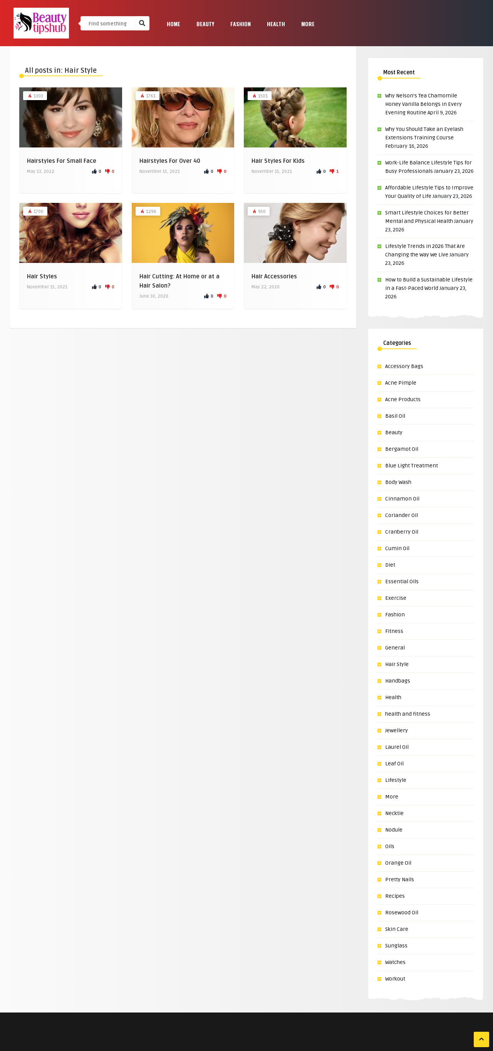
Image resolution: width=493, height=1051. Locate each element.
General (395, 647)
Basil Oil (395, 416)
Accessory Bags (404, 366)
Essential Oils (402, 581)
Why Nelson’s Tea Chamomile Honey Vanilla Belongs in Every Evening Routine (423, 104)
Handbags (397, 681)
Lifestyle (395, 780)
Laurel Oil (397, 747)
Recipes (395, 896)
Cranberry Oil (401, 532)
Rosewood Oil (401, 912)
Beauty (205, 24)
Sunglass (396, 945)
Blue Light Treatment (411, 465)
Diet (390, 565)
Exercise (395, 598)
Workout (395, 979)
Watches (395, 962)
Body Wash (398, 482)
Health (276, 24)
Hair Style (397, 664)
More (308, 24)
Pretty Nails (399, 879)
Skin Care (396, 929)
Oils (389, 846)
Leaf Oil (394, 763)
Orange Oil (398, 863)
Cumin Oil (397, 548)
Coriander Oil (401, 515)
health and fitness (407, 714)
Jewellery (396, 730)
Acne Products (403, 399)
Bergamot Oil (401, 449)
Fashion (240, 24)
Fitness (394, 631)
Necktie (394, 813)
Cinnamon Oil (402, 498)
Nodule (393, 830)
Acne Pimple (400, 383)
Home (173, 24)
